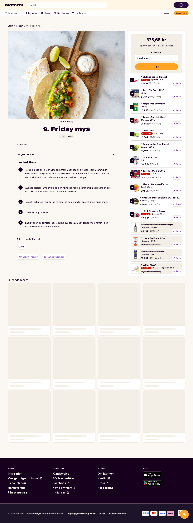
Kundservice (61, 473)
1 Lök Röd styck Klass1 (153, 211)
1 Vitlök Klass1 (148, 264)
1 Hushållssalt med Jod (153, 238)
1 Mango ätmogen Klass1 (154, 184)
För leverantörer (64, 478)
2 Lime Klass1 (148, 130)
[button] (68, 177)
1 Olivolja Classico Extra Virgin (157, 224)
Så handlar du (17, 483)
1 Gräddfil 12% (149, 157)
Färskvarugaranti (19, 492)
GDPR (102, 513)
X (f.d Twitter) (64, 488)
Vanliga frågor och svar (25, 478)
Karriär (104, 478)
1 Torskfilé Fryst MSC (152, 90)
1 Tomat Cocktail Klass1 (153, 117)
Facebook (61, 483)
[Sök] (31, 5)
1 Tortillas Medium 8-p (153, 170)
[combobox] (69, 5)
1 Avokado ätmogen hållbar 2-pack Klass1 (162, 197)
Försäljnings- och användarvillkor (45, 513)
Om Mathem (106, 473)
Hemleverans (16, 488)
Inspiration (15, 473)
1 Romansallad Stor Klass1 (155, 144)
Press (103, 483)
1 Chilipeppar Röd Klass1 (154, 76)
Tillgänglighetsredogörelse (81, 513)
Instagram (61, 492)
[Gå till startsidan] (14, 5)
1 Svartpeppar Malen (152, 251)
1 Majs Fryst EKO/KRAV (153, 103)
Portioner (156, 52)
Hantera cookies (117, 513)
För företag (105, 488)
